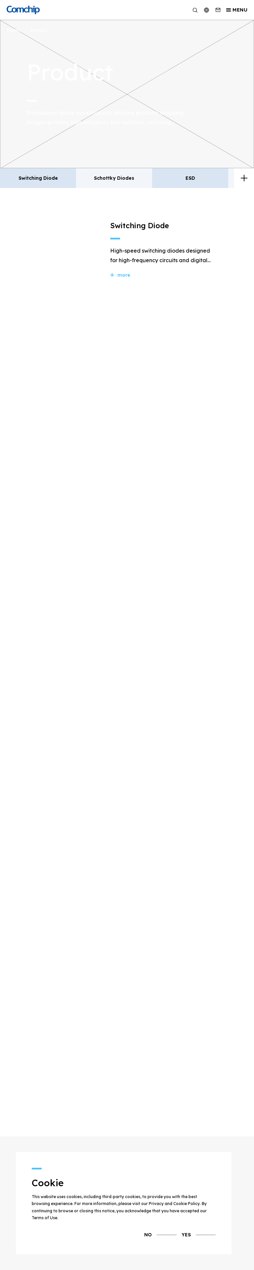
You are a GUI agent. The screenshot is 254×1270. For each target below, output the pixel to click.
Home (13, 30)
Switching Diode (38, 178)
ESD (190, 178)
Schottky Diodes (114, 178)
